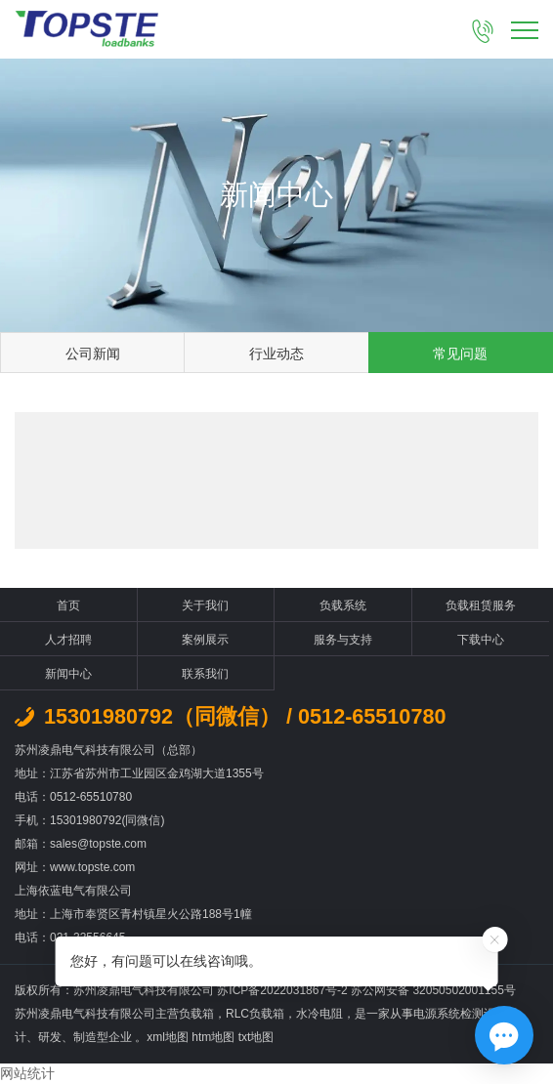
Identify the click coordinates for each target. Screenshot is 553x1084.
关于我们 (205, 605)
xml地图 (168, 1037)
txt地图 (256, 1037)
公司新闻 (92, 353)
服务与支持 (343, 639)
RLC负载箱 (255, 1014)
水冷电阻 (319, 1014)
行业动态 (276, 353)
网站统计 (27, 1073)
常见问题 (460, 353)
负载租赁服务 (481, 605)
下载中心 (480, 639)
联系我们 (205, 674)
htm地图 (212, 1037)
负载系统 (342, 605)
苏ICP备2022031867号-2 (284, 990)
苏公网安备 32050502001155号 (433, 990)
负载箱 (196, 1014)
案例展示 (205, 639)
